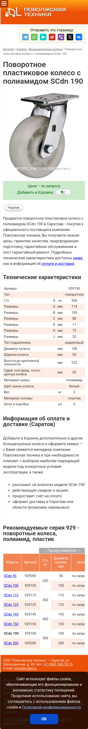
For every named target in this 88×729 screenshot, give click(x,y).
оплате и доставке (58, 263)
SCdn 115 (11, 595)
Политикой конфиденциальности (51, 707)
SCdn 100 (11, 586)
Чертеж (13, 208)
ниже (77, 258)
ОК (43, 719)
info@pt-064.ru (25, 668)
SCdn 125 (11, 605)
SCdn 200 (11, 643)
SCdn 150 (11, 624)
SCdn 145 (11, 614)
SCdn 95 (10, 576)
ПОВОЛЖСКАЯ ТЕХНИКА (34, 12)
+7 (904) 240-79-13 (58, 664)
